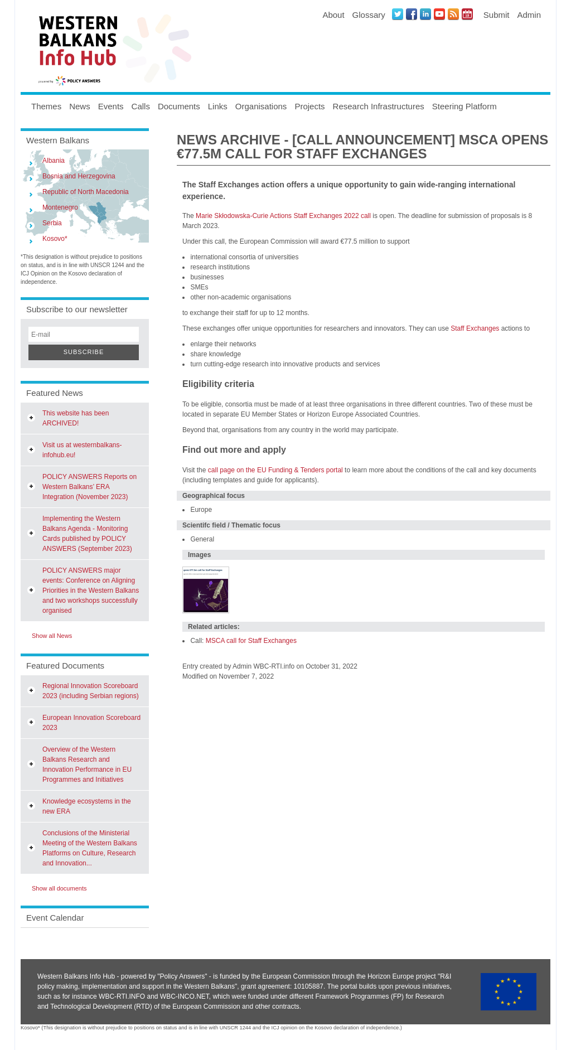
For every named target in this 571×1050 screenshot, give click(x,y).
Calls (141, 106)
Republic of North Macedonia (85, 192)
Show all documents (59, 888)
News (79, 106)
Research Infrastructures (378, 106)
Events (111, 106)
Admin (529, 15)
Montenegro (60, 207)
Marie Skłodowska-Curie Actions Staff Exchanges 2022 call (283, 216)
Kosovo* (54, 239)
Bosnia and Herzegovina (78, 176)
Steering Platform (464, 106)
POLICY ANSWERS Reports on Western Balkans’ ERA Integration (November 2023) (89, 487)
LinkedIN (425, 14)
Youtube (439, 14)
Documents (179, 106)
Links (218, 106)
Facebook (411, 14)
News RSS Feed (453, 14)
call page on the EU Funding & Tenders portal (275, 470)
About (333, 15)
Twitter (397, 14)
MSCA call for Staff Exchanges (251, 641)
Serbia (52, 223)
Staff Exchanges (475, 328)
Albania (53, 160)
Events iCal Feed (467, 14)
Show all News (52, 635)
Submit (496, 15)
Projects (309, 106)
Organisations (261, 106)
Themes (46, 106)
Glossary (368, 15)
